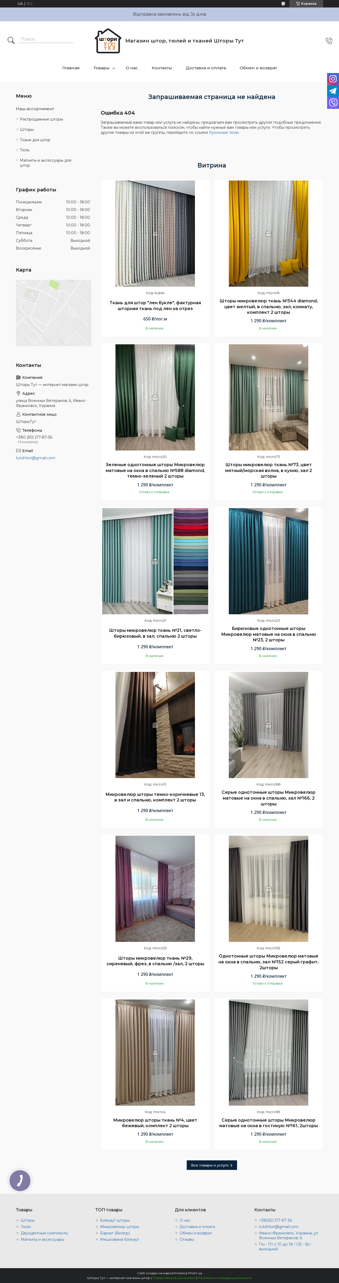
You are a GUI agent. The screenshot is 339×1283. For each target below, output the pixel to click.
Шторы (27, 129)
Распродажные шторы (41, 119)
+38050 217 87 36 (275, 1220)
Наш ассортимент (35, 108)
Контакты (162, 67)
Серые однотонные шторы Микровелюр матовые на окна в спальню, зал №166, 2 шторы (268, 798)
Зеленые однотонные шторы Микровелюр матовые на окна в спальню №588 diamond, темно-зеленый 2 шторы (155, 470)
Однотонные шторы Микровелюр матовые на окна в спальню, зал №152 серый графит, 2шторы (268, 962)
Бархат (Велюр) (115, 1233)
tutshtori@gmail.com (35, 458)
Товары (101, 67)
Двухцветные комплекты (44, 1233)
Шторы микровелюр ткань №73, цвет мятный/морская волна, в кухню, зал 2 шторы (268, 470)
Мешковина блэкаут (119, 1239)
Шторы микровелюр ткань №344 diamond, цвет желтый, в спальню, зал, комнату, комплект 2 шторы (269, 306)
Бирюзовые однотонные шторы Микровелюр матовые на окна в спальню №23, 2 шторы (268, 634)
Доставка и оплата (206, 67)
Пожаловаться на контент (174, 1278)
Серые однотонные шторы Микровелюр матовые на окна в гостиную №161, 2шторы (268, 1123)
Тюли (26, 1226)
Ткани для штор (35, 140)
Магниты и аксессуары (42, 1239)
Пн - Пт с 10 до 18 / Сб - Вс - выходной (286, 1246)
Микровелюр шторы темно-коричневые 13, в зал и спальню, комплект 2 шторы (155, 797)
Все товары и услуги (210, 1165)
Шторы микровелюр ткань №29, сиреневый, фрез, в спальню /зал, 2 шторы (155, 961)
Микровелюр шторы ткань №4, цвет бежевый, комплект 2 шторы (155, 1123)
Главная (71, 67)
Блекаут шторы (115, 1220)
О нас (132, 67)
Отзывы (187, 1239)
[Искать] (11, 41)
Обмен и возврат (258, 67)
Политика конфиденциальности (225, 1278)
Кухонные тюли (224, 132)
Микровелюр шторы (119, 1226)
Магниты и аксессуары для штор (45, 163)
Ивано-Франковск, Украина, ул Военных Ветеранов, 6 (288, 1235)
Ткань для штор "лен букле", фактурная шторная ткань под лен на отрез (155, 305)
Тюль (24, 150)
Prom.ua (195, 1273)
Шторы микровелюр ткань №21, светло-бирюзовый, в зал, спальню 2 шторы (155, 633)
